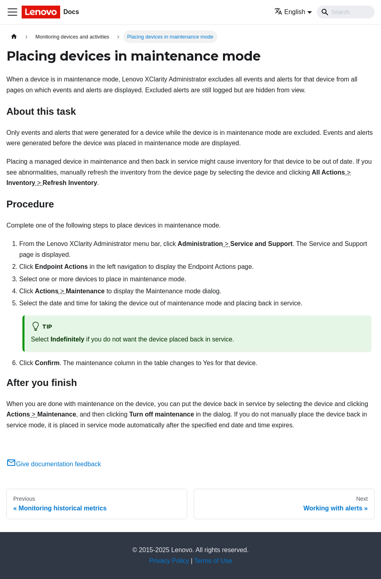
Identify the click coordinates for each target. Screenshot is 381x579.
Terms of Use (213, 560)
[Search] (346, 12)
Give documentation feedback (53, 464)
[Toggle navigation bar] (12, 12)
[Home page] (14, 36)
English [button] (289, 11)
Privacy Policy (169, 560)
